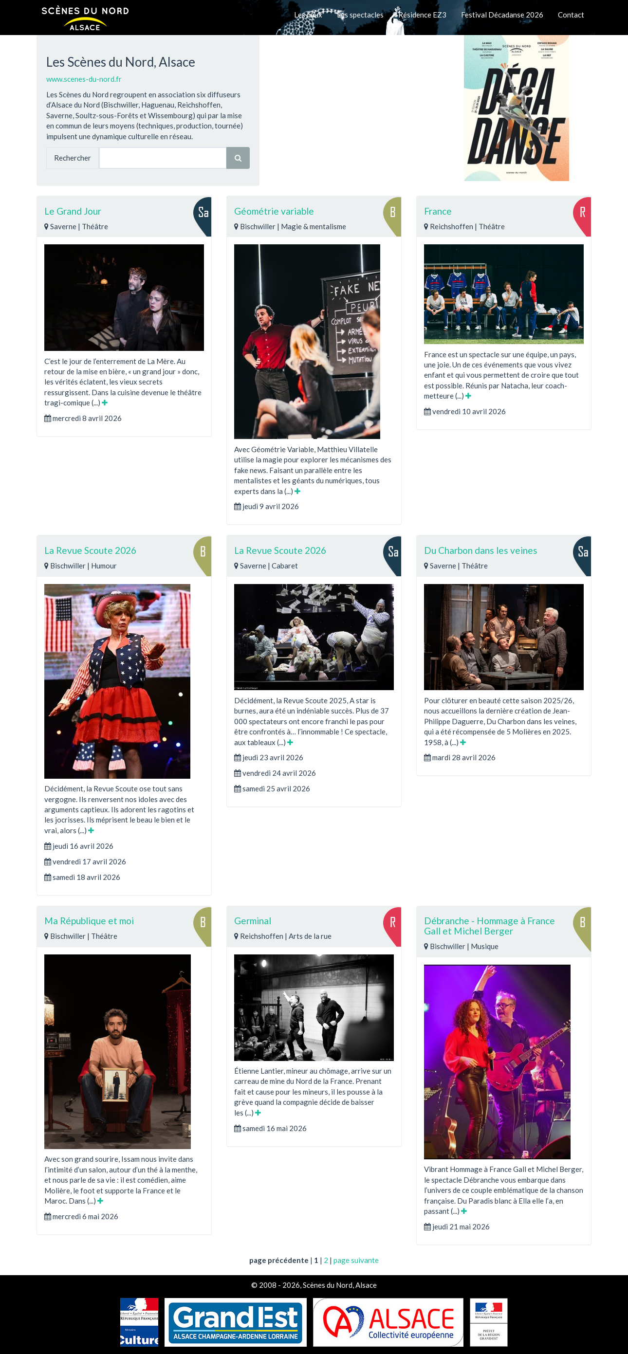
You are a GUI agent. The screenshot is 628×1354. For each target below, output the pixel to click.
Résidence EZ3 (422, 14)
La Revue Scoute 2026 (90, 550)
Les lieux (308, 14)
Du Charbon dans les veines (480, 550)
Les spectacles (360, 14)
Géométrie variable (274, 211)
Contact (571, 14)
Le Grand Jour (72, 211)
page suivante (356, 1260)
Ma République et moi (89, 920)
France (438, 211)
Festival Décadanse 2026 (502, 14)
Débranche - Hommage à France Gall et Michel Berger (489, 925)
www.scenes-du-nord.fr (84, 78)
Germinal (252, 920)
